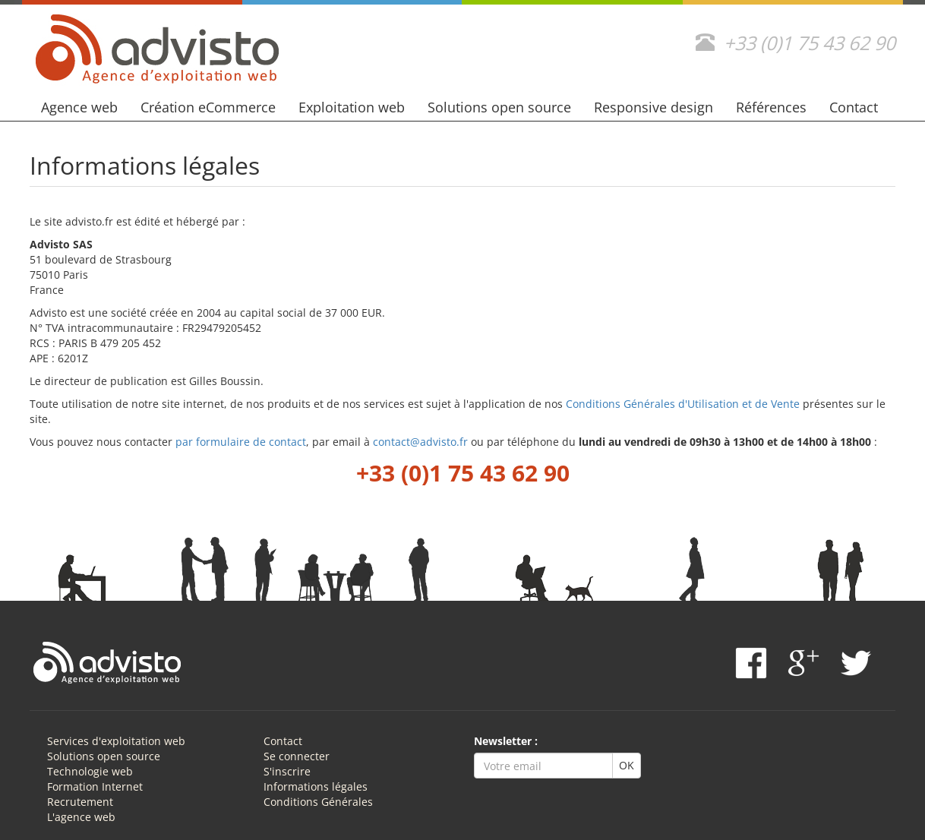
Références (771, 107)
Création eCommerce (208, 107)
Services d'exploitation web (116, 741)
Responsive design (653, 107)
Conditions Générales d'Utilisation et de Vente (683, 403)
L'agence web (81, 817)
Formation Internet (95, 786)
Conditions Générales (318, 801)
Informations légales (316, 786)
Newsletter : (506, 741)
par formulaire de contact (240, 441)
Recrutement (80, 801)
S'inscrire (287, 771)
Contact (853, 107)
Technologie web (90, 771)
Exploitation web (351, 107)
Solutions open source (499, 107)
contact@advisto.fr (420, 441)
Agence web (79, 107)
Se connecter (297, 756)
